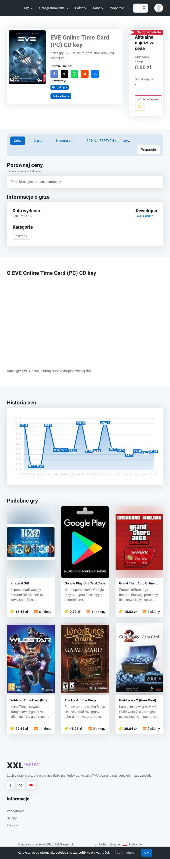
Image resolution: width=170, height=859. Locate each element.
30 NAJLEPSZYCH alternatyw (108, 141)
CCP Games (144, 216)
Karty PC (21, 235)
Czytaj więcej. (125, 853)
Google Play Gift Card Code (85, 583)
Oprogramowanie (53, 8)
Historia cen (65, 141)
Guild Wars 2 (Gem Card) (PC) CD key (137, 700)
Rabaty (98, 8)
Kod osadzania (61, 96)
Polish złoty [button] (107, 844)
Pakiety (80, 8)
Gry (28, 8)
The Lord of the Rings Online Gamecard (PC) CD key (84, 700)
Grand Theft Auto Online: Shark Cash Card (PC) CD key (138, 583)
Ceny (17, 141)
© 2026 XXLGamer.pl (58, 844)
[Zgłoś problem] (139, 107)
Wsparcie (117, 8)
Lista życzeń (148, 99)
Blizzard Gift (19, 583)
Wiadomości (16, 811)
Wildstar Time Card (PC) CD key (28, 700)
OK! (146, 852)
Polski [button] (132, 844)
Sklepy (12, 818)
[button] (158, 8)
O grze (38, 141)
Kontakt (12, 825)
